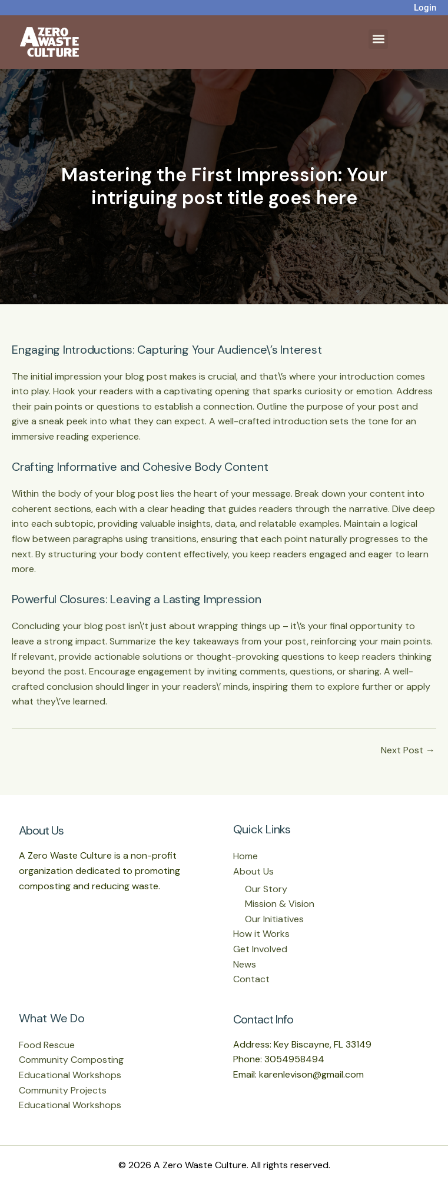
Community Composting (71, 1059)
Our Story (266, 889)
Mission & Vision (279, 904)
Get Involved (260, 949)
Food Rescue (47, 1045)
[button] (378, 39)
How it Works (261, 934)
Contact (251, 979)
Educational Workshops (70, 1075)
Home (245, 856)
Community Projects (63, 1090)
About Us (253, 871)
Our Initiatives (274, 919)
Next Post (408, 750)
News (244, 964)
